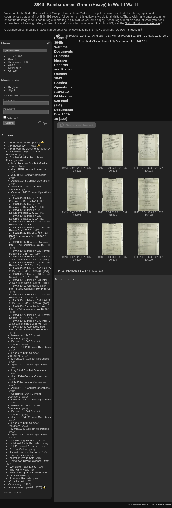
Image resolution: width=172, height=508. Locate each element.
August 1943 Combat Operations (30, 180)
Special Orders (18, 449)
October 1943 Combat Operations (31, 192)
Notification (14, 67)
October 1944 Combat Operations (31, 399)
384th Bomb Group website (142, 23)
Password (9, 108)
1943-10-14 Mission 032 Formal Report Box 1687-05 (29, 296)
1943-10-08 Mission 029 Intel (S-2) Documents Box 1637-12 (30, 258)
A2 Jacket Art (16, 481)
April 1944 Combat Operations (29, 364)
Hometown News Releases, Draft (29, 460)
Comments (14, 61)
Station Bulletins (19, 454)
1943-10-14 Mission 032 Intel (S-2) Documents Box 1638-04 (30, 302)
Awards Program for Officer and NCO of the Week (26, 474)
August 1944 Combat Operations (30, 387)
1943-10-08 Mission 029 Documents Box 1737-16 (25, 211)
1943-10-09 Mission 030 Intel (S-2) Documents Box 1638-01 (30, 270)
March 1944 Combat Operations (30, 358)
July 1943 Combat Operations (28, 174)
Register (13, 87)
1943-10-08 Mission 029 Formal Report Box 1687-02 (29, 252)
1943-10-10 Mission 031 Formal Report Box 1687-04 (29, 275)
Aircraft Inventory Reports (25, 452)
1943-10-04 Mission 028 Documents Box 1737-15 (25, 205)
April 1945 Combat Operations (29, 434)
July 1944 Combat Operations (28, 381)
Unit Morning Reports (22, 440)
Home (59, 38)
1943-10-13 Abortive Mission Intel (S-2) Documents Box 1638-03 (29, 287)
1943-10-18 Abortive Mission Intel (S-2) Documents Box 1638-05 (29, 307)
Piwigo (145, 504)
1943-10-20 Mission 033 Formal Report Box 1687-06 (29, 316)
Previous (71, 270)
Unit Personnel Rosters (23, 446)
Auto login (11, 117)
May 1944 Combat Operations (29, 370)
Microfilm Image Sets (22, 457)
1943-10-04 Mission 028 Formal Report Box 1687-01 (29, 229)
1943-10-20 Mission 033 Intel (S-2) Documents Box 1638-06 (30, 322)
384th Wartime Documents (23, 148)
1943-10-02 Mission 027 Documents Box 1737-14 (25, 199)
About (11, 64)
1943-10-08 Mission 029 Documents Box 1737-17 (25, 217)
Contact (12, 70)
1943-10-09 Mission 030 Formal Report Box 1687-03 (29, 264)
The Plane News (19, 469)
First (61, 270)
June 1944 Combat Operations (29, 376)
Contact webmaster (161, 504)
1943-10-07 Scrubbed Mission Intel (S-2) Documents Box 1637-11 (29, 243)
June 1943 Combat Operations (29, 168)
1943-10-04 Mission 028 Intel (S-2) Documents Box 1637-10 (28, 235)
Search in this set (79, 125)
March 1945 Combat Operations (30, 428)
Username (9, 100)
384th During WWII (19, 142)
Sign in (12, 90)
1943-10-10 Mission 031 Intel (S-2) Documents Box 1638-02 (30, 281)
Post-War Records (20, 478)
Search (12, 58)
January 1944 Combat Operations (31, 346)
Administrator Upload (20, 487)
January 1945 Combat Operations (31, 417)
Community (15, 484)
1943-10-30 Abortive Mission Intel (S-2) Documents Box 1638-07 (29, 328)
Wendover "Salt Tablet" (23, 466)
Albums (7, 135)
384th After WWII (18, 145)
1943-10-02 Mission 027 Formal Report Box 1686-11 (29, 223)
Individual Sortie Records (24, 443)
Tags (11, 56)
